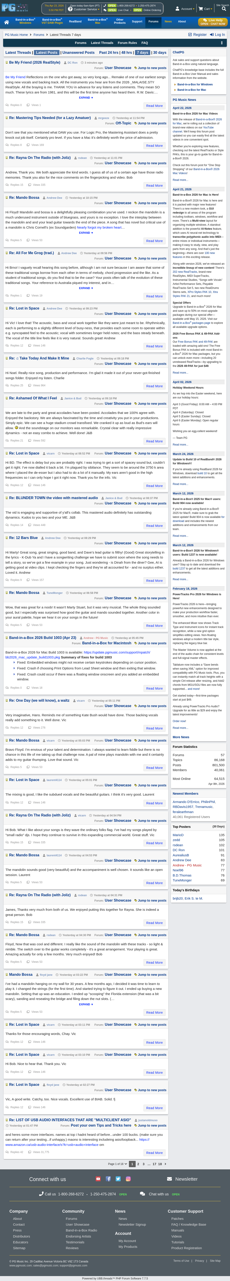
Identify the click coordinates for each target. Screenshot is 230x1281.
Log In (217, 35)
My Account (127, 1241)
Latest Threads (102, 43)
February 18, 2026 (185, 588)
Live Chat (123, 10)
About (17, 1218)
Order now (179, 721)
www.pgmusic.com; (21, 1265)
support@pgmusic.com (73, 1265)
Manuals (177, 1230)
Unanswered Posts (78, 52)
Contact (19, 1224)
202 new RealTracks (185, 271)
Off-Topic (123, 123)
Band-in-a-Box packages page (191, 323)
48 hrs (127, 52)
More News (181, 737)
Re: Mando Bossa (24, 197)
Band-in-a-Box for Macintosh (106, 643)
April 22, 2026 (182, 108)
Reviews (72, 1248)
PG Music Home (16, 35)
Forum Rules (127, 43)
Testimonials (75, 1242)
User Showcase (118, 68)
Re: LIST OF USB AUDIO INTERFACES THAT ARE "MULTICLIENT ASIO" (70, 1120)
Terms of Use (181, 1260)
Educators (20, 1242)
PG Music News (184, 100)
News (123, 1218)
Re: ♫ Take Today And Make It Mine (39, 358)
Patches (177, 1218)
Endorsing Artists (78, 1236)
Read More (154, 106)
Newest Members (185, 793)
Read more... (180, 180)
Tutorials (177, 1242)
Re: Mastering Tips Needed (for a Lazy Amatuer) (50, 118)
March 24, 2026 (183, 454)
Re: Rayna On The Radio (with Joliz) (40, 158)
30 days (159, 52)
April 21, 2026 (182, 189)
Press (17, 1230)
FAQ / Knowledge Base (188, 1224)
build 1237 (179, 568)
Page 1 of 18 (117, 1164)
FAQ (145, 43)
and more (193, 688)
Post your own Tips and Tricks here (101, 1125)
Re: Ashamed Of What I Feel (33, 398)
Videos (176, 1236)
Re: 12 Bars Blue (23, 538)
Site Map (215, 1260)
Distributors (21, 1236)
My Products (128, 1247)
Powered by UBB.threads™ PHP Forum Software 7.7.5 (115, 1278)
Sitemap (19, 1248)
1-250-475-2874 (146, 5)
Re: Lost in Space (24, 308)
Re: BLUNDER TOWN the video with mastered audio (53, 498)
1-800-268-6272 (126, 5)
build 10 (202, 473)
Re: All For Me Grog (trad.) (31, 253)
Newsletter (186, 1178)
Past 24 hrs (108, 52)
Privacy (199, 1260)
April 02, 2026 (182, 382)
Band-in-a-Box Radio (81, 1230)
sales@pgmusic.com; (46, 1265)
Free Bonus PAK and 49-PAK (195, 341)
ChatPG (178, 52)
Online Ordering (152, 10)
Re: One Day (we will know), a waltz (39, 700)
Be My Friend (15, 77)
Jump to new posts (150, 68)
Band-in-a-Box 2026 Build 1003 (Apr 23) (42, 638)
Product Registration (186, 1248)
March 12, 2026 (183, 493)
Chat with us (159, 1194)
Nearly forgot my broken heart (99, 227)
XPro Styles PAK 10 (199, 292)
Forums (38, 35)
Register (197, 35)
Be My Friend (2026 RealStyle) (34, 62)
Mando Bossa (21, 974)
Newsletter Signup (132, 1224)
